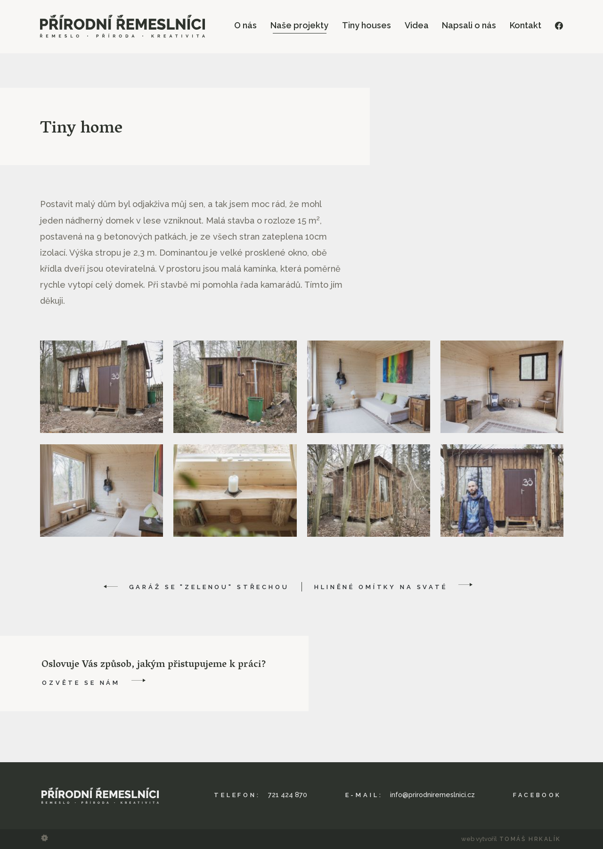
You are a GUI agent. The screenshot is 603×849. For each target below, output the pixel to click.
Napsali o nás (469, 25)
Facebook (536, 795)
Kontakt (525, 25)
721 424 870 (288, 795)
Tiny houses (366, 25)
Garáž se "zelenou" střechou (209, 587)
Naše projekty (299, 25)
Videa (417, 25)
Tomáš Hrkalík (529, 839)
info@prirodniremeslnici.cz (433, 795)
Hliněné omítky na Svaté (381, 587)
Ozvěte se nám (81, 682)
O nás (245, 25)
